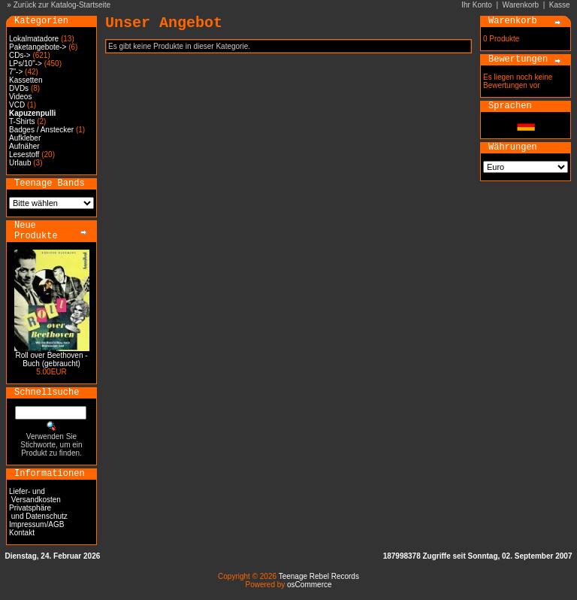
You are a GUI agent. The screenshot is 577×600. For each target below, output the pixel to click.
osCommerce (309, 584)
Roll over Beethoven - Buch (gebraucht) (51, 359)
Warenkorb (521, 5)
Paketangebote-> (37, 47)
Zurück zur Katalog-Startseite (62, 5)
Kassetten (25, 80)
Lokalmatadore (34, 39)
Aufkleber (25, 138)
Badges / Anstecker (41, 130)
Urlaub (20, 163)
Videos (20, 96)
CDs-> (20, 55)
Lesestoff (24, 154)
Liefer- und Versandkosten (35, 495)
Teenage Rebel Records (319, 576)
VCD (17, 105)
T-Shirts (22, 121)
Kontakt (22, 533)
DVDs (19, 88)
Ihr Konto (476, 5)
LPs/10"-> (25, 63)
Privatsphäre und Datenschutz (38, 512)
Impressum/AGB (36, 524)
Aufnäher (24, 146)
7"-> (16, 72)
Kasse (559, 5)
